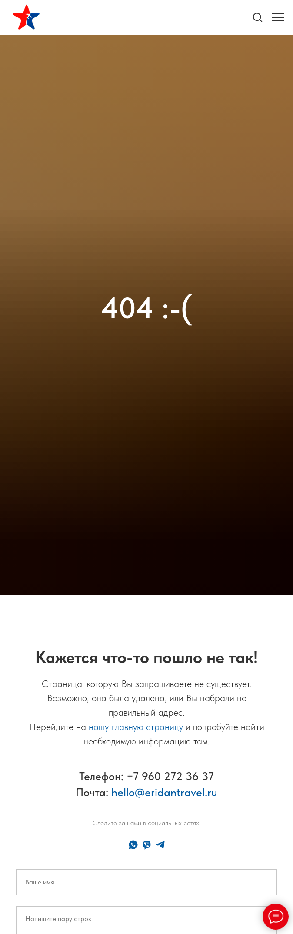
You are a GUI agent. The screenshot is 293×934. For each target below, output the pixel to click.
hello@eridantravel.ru (164, 792)
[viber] (146, 844)
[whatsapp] (133, 844)
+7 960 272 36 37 (170, 776)
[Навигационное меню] (278, 17)
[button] (257, 17)
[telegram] (160, 844)
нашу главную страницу (136, 726)
